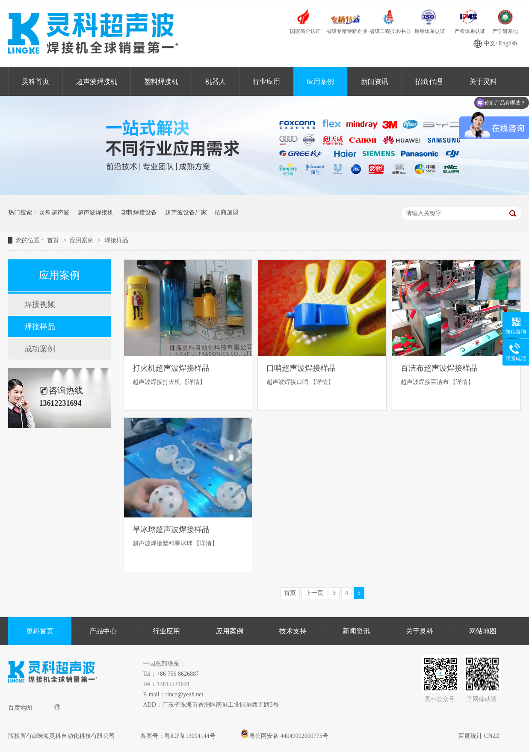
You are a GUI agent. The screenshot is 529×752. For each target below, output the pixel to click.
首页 (54, 240)
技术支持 (293, 631)
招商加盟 (227, 212)
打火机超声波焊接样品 (171, 368)
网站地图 (482, 631)
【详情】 (194, 382)
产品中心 (103, 631)
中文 (490, 43)
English (508, 43)
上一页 (314, 593)
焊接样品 (116, 240)
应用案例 (320, 81)
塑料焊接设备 (139, 212)
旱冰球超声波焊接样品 (171, 529)
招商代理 (429, 81)
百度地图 (34, 707)
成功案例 (39, 349)
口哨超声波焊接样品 (301, 368)
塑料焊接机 (161, 81)
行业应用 (266, 81)
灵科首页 (35, 81)
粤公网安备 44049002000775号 (284, 736)
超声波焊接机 (96, 81)
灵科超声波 (54, 212)
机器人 (215, 81)
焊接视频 (39, 304)
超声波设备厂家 (186, 212)
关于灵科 (419, 631)
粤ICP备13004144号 (190, 736)
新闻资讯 (374, 81)
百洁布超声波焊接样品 (439, 368)
